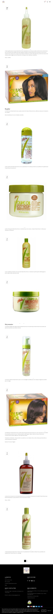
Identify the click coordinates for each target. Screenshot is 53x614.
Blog (6, 585)
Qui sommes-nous (8, 579)
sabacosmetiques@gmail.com (14, 595)
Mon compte (7, 581)
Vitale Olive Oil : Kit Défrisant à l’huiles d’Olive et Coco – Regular (24, 108)
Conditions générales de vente (11, 583)
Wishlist (45, 1)
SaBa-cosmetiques (24, 612)
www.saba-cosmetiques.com (17, 591)
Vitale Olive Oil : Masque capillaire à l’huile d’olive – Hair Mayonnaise (24, 323)
